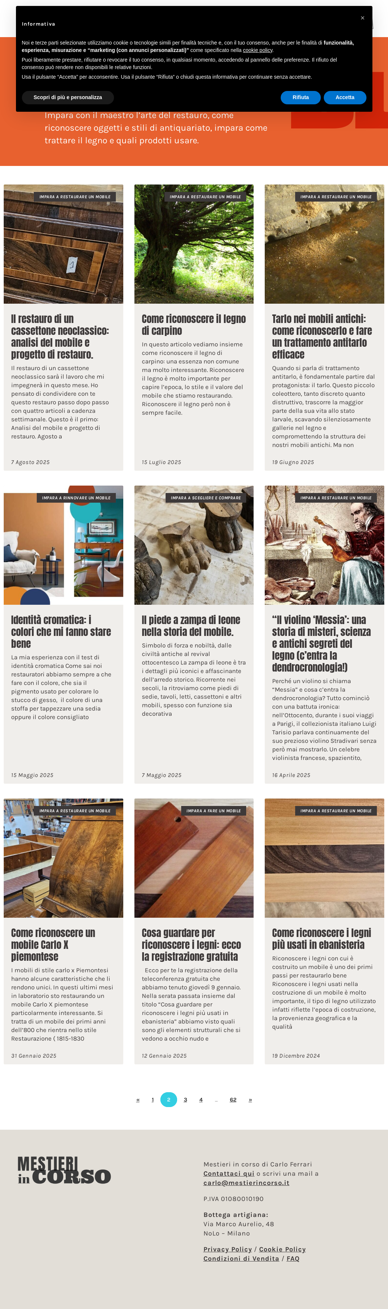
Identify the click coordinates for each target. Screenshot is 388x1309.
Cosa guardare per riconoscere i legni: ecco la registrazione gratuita (191, 951)
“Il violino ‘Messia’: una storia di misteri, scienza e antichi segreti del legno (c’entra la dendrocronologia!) (321, 650)
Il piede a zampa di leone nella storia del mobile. (191, 632)
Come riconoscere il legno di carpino (194, 331)
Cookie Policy (282, 1249)
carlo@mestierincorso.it (246, 1183)
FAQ (293, 1258)
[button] (363, 18)
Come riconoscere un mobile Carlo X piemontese (53, 951)
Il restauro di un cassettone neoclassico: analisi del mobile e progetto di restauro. (60, 343)
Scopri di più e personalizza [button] (68, 97)
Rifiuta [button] (301, 97)
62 (233, 1106)
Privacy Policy (227, 1249)
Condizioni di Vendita (241, 1258)
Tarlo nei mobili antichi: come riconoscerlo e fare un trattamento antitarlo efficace (322, 343)
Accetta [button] (345, 97)
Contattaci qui (229, 1173)
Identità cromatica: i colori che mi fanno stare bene (61, 638)
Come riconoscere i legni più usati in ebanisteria (321, 945)
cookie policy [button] (257, 50)
